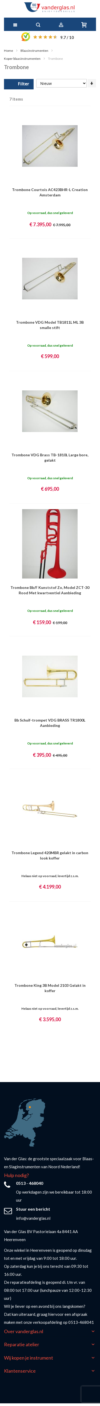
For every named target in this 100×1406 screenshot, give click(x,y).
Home (9, 51)
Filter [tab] (23, 84)
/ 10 (67, 37)
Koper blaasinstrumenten (22, 59)
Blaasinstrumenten (35, 51)
